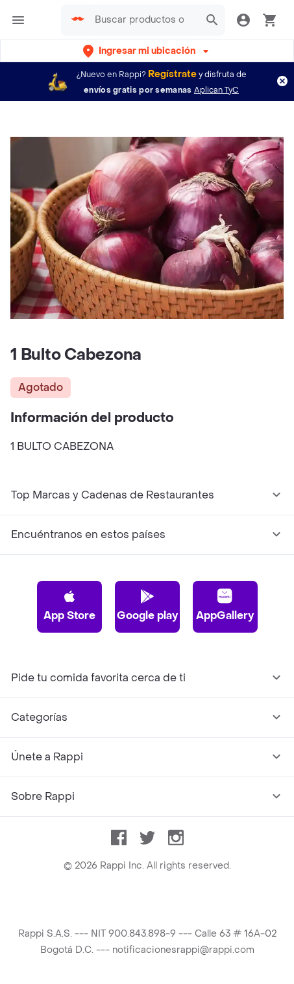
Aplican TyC (216, 90)
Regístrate (172, 74)
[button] (147, 51)
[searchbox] (143, 20)
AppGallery (225, 605)
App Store (69, 605)
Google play (147, 605)
